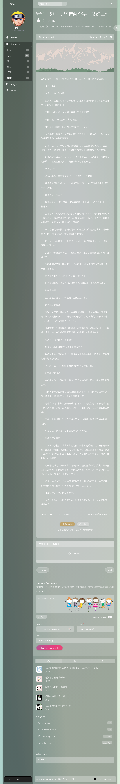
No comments (84, 26)
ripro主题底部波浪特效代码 (58, 705)
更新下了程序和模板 (55, 677)
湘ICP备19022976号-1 (67, 779)
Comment (41, 591)
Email (80, 624)
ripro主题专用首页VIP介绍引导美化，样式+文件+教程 (71, 668)
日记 (18, 50)
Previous (43, 569)
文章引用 (43, 544)
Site (38, 635)
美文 (18, 55)
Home (43, 37)
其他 (18, 61)
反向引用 (57, 544)
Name (40, 624)
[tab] (48, 661)
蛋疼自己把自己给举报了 (57, 686)
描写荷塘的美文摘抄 (55, 696)
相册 (18, 66)
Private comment (99, 616)
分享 (18, 72)
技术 (18, 77)
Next (109, 569)
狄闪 (42, 26)
